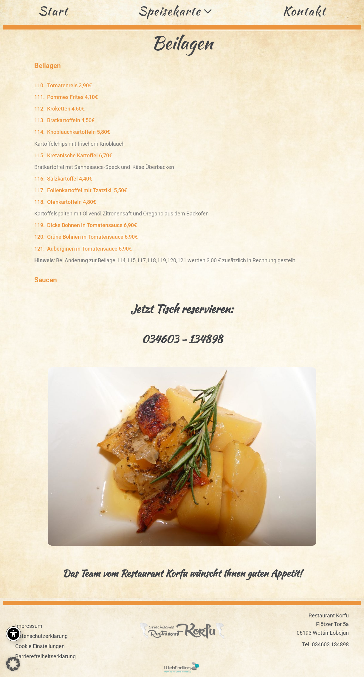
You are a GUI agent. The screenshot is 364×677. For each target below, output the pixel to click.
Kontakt (304, 11)
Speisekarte (175, 11)
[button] (188, 66)
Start (53, 11)
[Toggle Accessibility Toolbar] (13, 634)
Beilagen (47, 66)
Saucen (45, 280)
